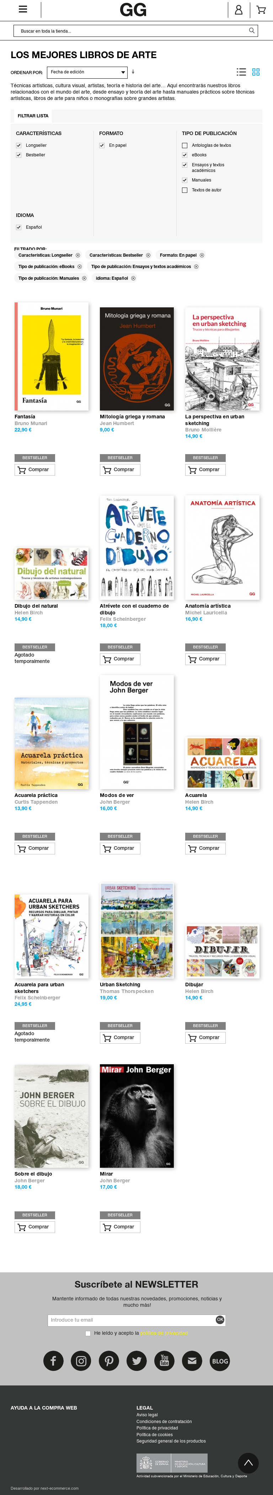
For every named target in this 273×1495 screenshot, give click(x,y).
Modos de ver (117, 795)
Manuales (201, 180)
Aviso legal (147, 1415)
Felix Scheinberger (123, 619)
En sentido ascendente (134, 72)
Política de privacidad (157, 1428)
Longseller (36, 146)
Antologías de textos (211, 146)
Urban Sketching (120, 985)
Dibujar (194, 985)
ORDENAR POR (26, 73)
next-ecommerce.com (60, 1489)
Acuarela (196, 795)
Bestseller (35, 155)
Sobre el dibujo (33, 1174)
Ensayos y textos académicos (208, 168)
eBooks (199, 155)
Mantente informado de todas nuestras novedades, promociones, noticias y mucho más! (137, 1302)
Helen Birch (29, 613)
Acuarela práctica (36, 795)
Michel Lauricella (206, 613)
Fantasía (25, 417)
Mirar (106, 1174)
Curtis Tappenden (36, 802)
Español (34, 227)
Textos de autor (206, 190)
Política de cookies (154, 1435)
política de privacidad (164, 1333)
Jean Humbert (117, 424)
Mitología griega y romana (132, 417)
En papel (118, 146)
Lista (241, 72)
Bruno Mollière (203, 430)
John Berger (115, 802)
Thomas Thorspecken (127, 991)
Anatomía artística (207, 606)
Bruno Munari (31, 424)
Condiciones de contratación (164, 1422)
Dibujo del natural (36, 606)
